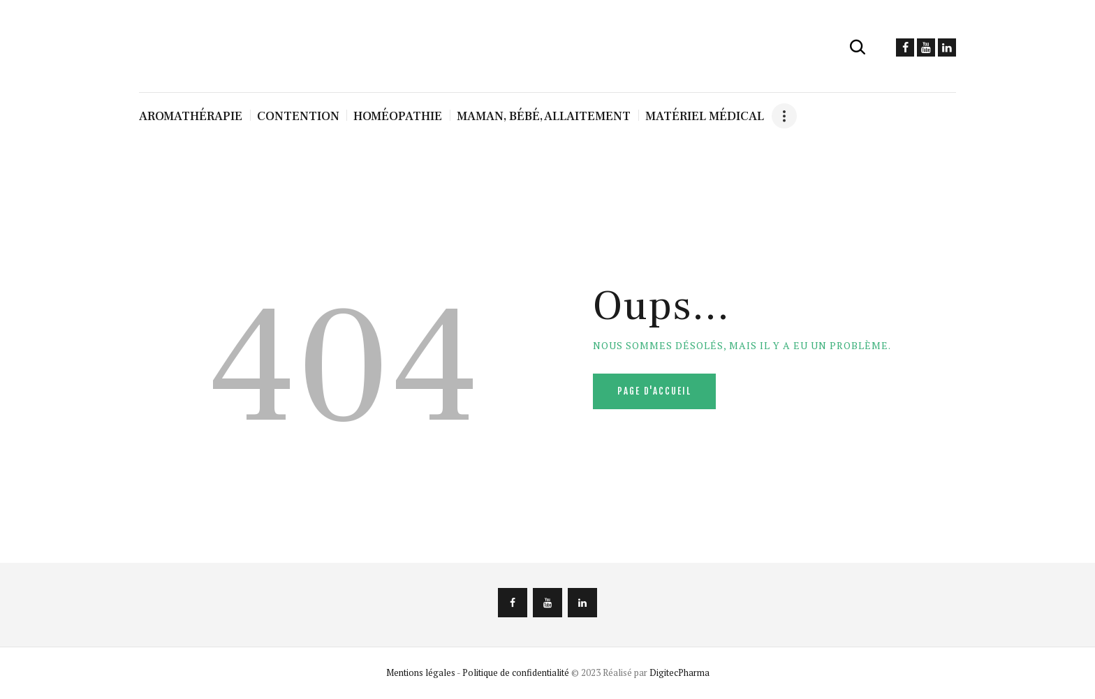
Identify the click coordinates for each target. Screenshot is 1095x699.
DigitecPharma (679, 672)
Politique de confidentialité (515, 672)
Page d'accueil (654, 391)
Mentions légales (420, 672)
